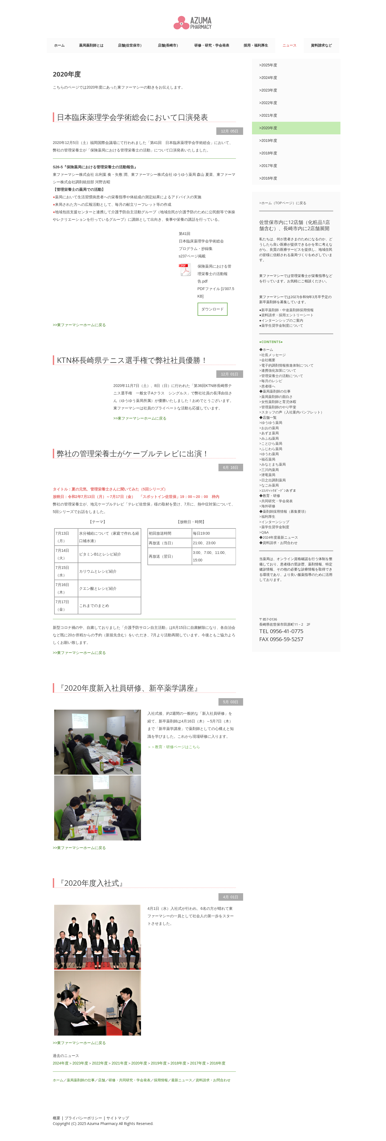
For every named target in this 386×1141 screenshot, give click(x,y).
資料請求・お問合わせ (213, 1080)
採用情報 (161, 1080)
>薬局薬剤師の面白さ (276, 396)
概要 (56, 1117)
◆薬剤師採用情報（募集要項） (283, 511)
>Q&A (264, 532)
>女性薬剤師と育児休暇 (277, 401)
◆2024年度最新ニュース (278, 537)
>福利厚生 (267, 516)
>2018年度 (268, 153)
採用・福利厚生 (256, 45)
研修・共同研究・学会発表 (129, 1080)
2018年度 (178, 1063)
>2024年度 (268, 77)
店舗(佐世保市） (130, 45)
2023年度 (80, 1063)
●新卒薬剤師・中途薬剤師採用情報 (286, 309)
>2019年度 (268, 140)
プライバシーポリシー (83, 1117)
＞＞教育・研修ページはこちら (173, 747)
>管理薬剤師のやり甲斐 (277, 407)
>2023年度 (268, 90)
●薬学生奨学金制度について (281, 325)
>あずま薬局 (269, 433)
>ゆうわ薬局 (269, 453)
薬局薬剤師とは (91, 45)
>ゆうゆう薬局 (270, 422)
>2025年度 (268, 65)
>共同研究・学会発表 (276, 501)
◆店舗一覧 (268, 417)
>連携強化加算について (277, 370)
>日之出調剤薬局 (272, 480)
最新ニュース (181, 1080)
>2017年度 (268, 165)
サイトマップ (117, 1117)
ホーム (59, 45)
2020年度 (139, 1063)
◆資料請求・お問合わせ (278, 542)
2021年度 (119, 1063)
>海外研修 (267, 506)
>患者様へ (267, 386)
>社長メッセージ (272, 354)
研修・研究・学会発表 (211, 45)
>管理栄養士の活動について (281, 375)
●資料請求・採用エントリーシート (286, 315)
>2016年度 (268, 178)
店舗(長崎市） (169, 45)
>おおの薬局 (269, 427)
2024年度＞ (62, 1063)
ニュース (289, 45)
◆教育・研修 (269, 495)
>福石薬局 (267, 459)
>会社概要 (267, 359)
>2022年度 (268, 103)
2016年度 (217, 1063)
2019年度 (159, 1063)
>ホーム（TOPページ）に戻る (282, 202)
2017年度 (198, 1063)
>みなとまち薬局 (272, 464)
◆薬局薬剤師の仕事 (275, 391)
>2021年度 (268, 115)
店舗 (101, 1080)
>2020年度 (268, 128)
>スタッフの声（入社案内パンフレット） (291, 412)
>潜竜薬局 (267, 474)
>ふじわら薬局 (270, 448)
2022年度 (100, 1063)
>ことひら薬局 (270, 443)
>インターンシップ (274, 521)
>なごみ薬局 (269, 485)
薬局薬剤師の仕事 (81, 1080)
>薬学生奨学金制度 (274, 526)
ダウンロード (212, 309)
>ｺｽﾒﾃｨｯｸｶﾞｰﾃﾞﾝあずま (277, 490)
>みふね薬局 (269, 438)
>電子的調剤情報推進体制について (286, 365)
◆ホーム (266, 349)
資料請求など (321, 45)
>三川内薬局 (269, 469)
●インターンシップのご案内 (281, 320)
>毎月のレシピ (270, 380)
